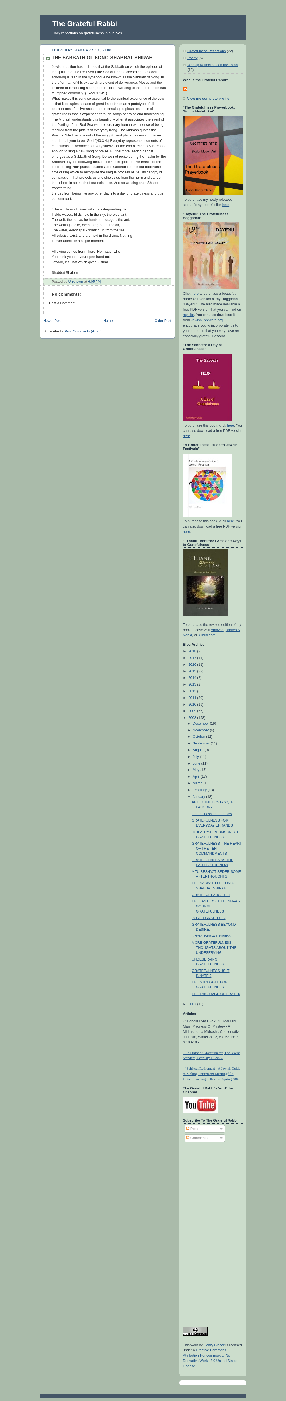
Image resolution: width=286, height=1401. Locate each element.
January (199, 797)
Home (108, 321)
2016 (193, 665)
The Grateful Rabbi (84, 24)
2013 (193, 684)
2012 (193, 691)
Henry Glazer (214, 1345)
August (199, 750)
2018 (193, 651)
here (225, 205)
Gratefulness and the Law (212, 814)
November (201, 730)
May (196, 770)
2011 (193, 698)
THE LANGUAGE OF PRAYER (216, 994)
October (199, 737)
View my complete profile (208, 98)
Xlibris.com (207, 635)
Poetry (192, 58)
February (200, 790)
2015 (193, 671)
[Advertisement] (205, 1232)
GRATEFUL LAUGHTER (211, 895)
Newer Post (52, 321)
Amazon (217, 630)
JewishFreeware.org (207, 320)
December (201, 723)
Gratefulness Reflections (206, 51)
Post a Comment (62, 303)
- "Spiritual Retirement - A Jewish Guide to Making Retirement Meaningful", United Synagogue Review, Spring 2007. (211, 1074)
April (197, 777)
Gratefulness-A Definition (211, 936)
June (197, 763)
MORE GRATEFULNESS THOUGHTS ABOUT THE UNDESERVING (214, 947)
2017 (193, 658)
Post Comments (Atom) (83, 331)
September (202, 743)
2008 (193, 718)
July (196, 757)
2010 (193, 705)
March (198, 783)
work (194, 1345)
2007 (193, 1004)
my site (188, 315)
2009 (193, 711)
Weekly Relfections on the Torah (212, 65)
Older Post (162, 321)
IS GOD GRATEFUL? (209, 918)
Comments (196, 1138)
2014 (193, 678)
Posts (192, 1129)
